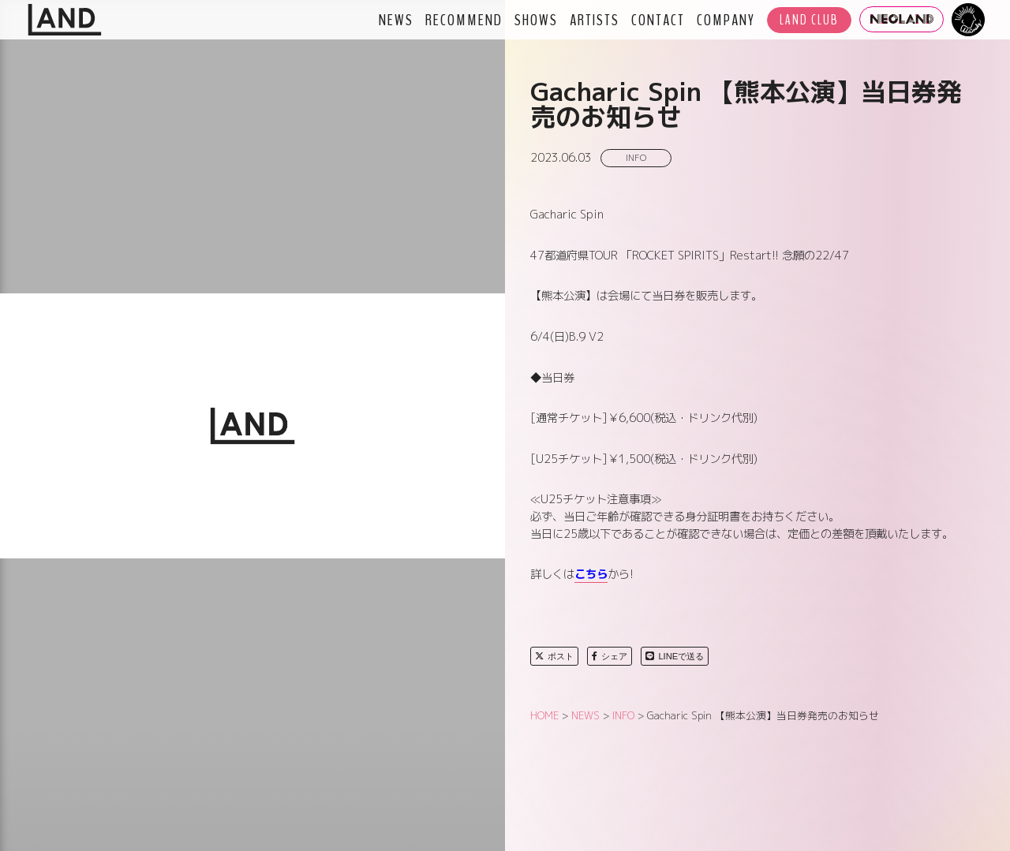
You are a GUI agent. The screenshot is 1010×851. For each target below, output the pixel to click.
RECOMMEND (464, 20)
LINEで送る (674, 656)
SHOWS (536, 20)
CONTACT (658, 20)
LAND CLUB (809, 20)
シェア (609, 656)
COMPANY (726, 20)
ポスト (554, 656)
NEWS (396, 20)
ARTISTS (594, 20)
